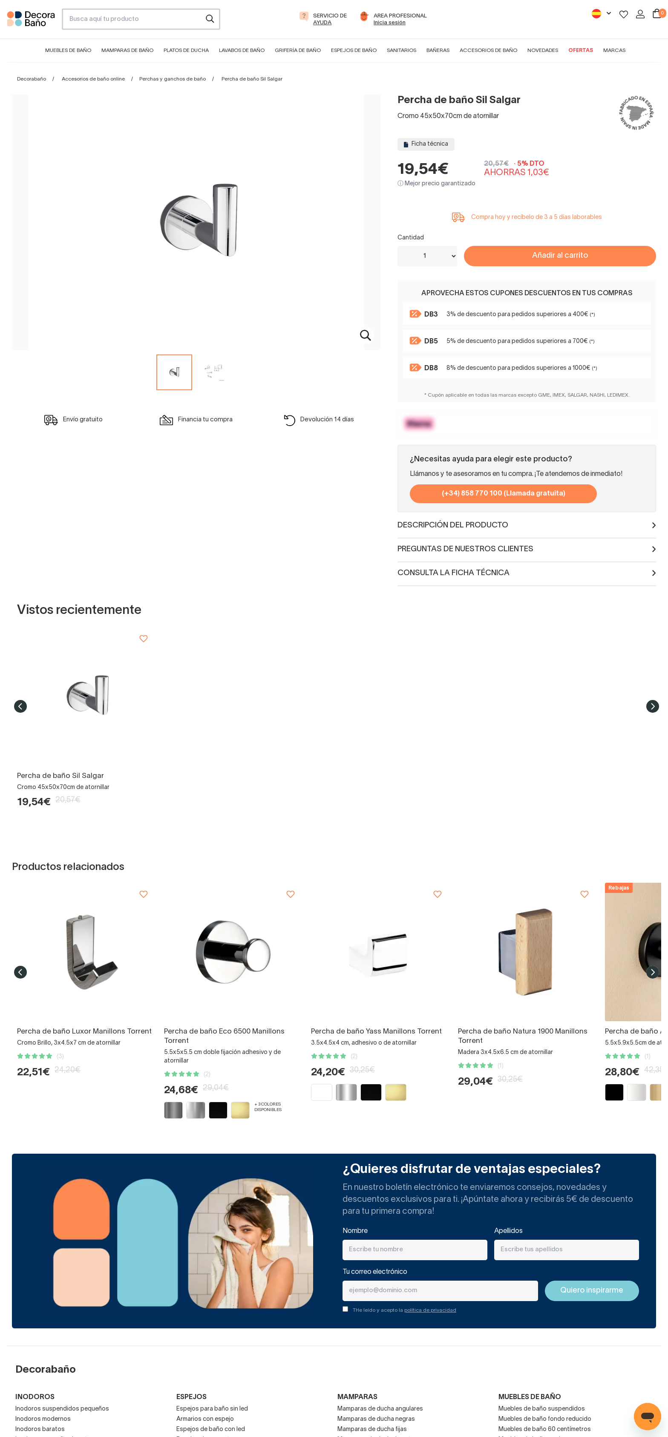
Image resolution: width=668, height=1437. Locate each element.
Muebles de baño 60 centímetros (544, 1429)
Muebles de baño (68, 50)
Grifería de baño (298, 50)
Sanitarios (401, 50)
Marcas (614, 50)
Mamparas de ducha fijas (372, 1429)
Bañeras (437, 50)
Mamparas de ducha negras (376, 1419)
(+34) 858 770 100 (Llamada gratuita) (503, 494)
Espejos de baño (354, 50)
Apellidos (508, 1231)
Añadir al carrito (560, 255)
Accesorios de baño (488, 50)
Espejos (191, 1397)
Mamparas (357, 1397)
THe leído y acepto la (404, 1310)
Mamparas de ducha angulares (380, 1409)
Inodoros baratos (40, 1429)
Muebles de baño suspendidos (541, 1409)
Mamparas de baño (127, 50)
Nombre (355, 1231)
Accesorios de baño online (93, 79)
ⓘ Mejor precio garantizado (436, 184)
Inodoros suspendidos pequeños (62, 1409)
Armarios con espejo (205, 1419)
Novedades (542, 50)
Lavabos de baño (242, 50)
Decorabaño (31, 79)
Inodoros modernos (43, 1419)
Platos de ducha (186, 50)
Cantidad (410, 238)
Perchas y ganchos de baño (172, 79)
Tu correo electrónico (375, 1272)
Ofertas (580, 50)
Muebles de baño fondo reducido (544, 1419)
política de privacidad (430, 1310)
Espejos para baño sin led (212, 1409)
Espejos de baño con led (210, 1429)
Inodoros (35, 1397)
